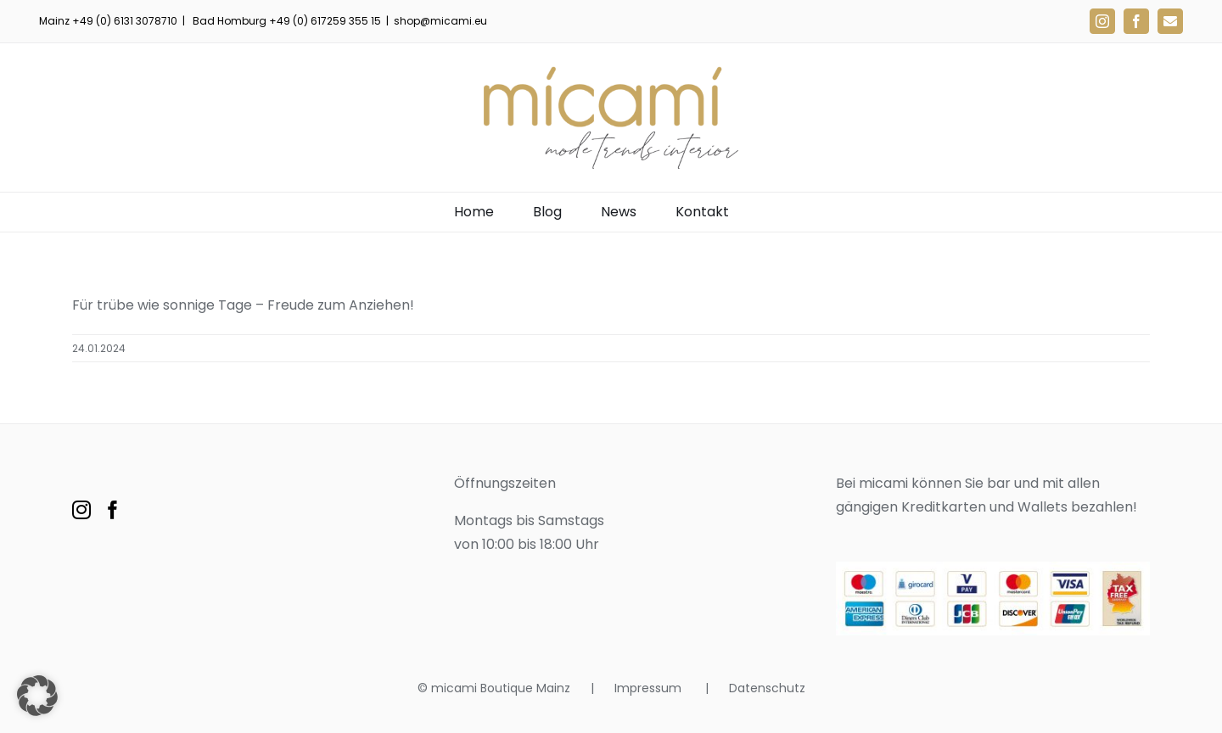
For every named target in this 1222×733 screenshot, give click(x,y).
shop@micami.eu (440, 21)
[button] (37, 695)
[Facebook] (113, 510)
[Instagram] (81, 510)
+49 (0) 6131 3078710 (124, 21)
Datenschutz (767, 688)
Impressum (649, 688)
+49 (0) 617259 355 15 (325, 21)
